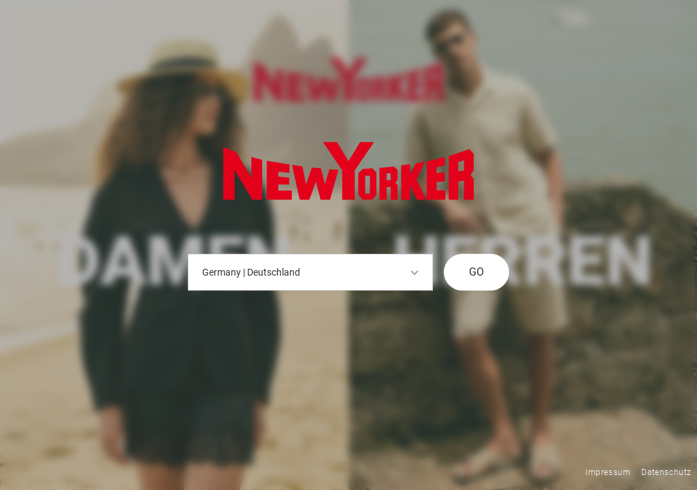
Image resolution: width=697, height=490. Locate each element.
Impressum (607, 472)
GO (476, 271)
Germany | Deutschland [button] (310, 272)
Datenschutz (666, 472)
